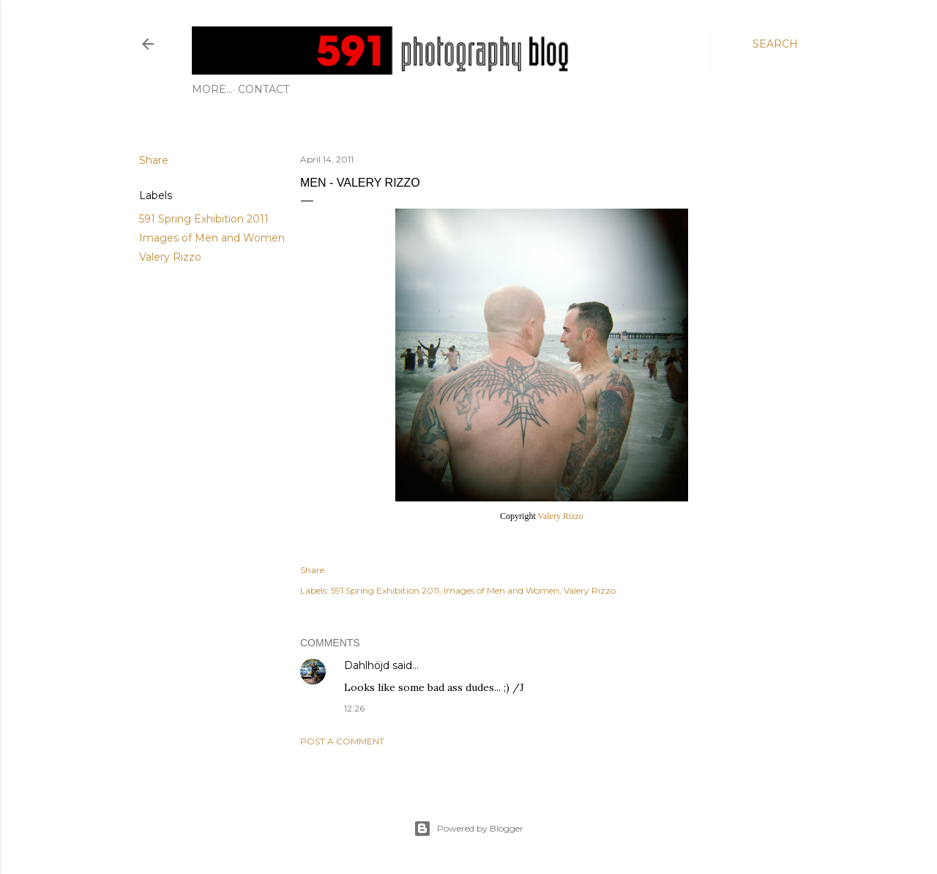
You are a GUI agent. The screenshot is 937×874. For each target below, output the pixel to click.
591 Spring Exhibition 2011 (204, 218)
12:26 (354, 708)
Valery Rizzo (170, 257)
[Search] (775, 43)
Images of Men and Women (212, 237)
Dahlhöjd (366, 665)
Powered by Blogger (468, 828)
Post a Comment (342, 741)
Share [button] (153, 160)
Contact (222, 89)
